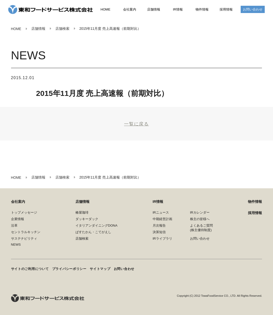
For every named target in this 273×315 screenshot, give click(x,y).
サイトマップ (100, 269)
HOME (105, 9)
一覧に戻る (136, 123)
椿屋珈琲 (81, 212)
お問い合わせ (252, 9)
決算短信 (159, 232)
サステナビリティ (24, 238)
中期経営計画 (162, 219)
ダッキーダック (86, 219)
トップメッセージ (24, 212)
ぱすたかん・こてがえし (93, 232)
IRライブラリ (162, 238)
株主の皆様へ (200, 219)
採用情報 (226, 9)
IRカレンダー (200, 212)
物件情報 (202, 9)
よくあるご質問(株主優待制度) (201, 228)
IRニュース (161, 212)
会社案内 (129, 9)
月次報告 (159, 225)
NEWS (16, 244)
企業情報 (17, 219)
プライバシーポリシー (69, 269)
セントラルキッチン (25, 232)
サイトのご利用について (30, 269)
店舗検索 (81, 238)
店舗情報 (153, 9)
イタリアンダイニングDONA (96, 225)
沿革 (14, 225)
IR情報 (178, 9)
